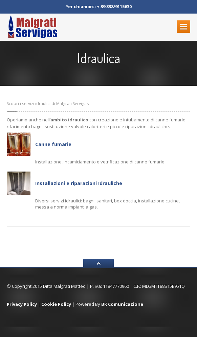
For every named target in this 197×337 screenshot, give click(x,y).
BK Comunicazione (122, 304)
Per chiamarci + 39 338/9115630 (98, 6)
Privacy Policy (22, 304)
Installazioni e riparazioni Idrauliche (78, 183)
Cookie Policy (56, 304)
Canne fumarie (53, 144)
